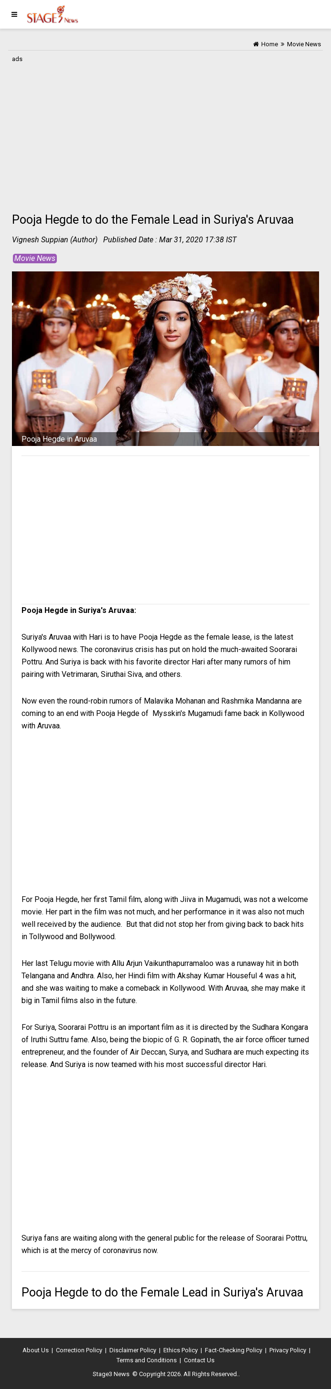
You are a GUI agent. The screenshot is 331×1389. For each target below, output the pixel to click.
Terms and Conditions (147, 1360)
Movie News (34, 258)
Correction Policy (79, 1350)
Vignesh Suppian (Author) (54, 239)
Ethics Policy (180, 1350)
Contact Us (199, 1360)
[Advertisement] (165, 132)
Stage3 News (111, 1374)
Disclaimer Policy (132, 1350)
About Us (35, 1350)
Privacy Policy (287, 1350)
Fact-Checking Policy (233, 1350)
